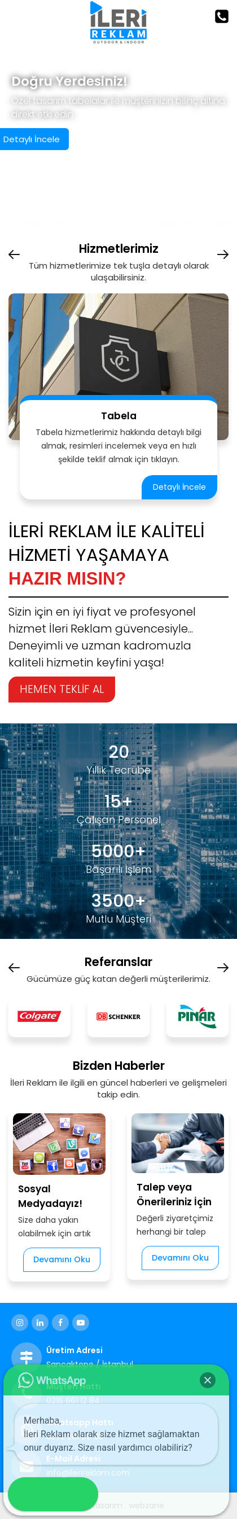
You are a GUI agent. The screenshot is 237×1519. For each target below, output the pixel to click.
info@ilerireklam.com (88, 1472)
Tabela (119, 416)
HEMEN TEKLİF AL (62, 689)
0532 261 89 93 (74, 1436)
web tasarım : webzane (118, 1505)
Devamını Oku (61, 1259)
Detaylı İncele (179, 487)
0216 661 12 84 (73, 1400)
